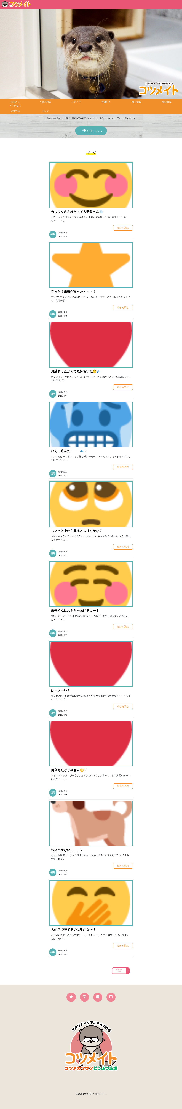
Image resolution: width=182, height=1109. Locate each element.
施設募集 (167, 102)
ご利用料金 (45, 102)
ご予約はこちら (91, 131)
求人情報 (136, 102)
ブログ (45, 110)
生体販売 (106, 102)
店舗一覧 (15, 110)
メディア (76, 102)
